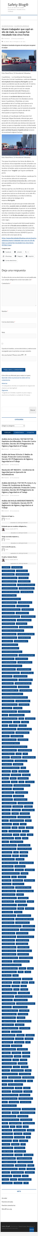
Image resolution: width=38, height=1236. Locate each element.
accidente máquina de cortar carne (13, 630)
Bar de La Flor (24, 771)
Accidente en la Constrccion (11, 609)
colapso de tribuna (16, 841)
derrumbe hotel (7, 866)
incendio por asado (8, 1003)
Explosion (18, 912)
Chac (4, 831)
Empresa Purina (18, 884)
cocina (30, 834)
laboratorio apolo (8, 1038)
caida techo (16, 810)
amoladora (13, 725)
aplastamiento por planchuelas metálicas (14, 746)
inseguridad (19, 1024)
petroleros (28, 1091)
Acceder (4, 1198)
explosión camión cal (22, 922)
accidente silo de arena (9, 680)
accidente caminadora (9, 581)
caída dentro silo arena (25, 803)
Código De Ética (7, 838)
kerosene (20, 1035)
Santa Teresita (7, 1133)
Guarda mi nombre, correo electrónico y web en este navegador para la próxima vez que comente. (19, 350)
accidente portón (8, 659)
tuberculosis (29, 1172)
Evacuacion (29, 908)
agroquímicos (30, 718)
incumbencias (23, 1014)
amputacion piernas (22, 732)
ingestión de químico (24, 1021)
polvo (4, 1102)
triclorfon (6, 1172)
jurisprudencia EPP (8, 1035)
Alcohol (17, 722)
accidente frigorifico (8, 620)
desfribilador (29, 870)
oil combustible (7, 1081)
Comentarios (19, 432)
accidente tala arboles (9, 687)
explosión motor (23, 947)
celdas (21, 827)
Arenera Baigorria (8, 754)
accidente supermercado (23, 683)
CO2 (23, 834)
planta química (25, 1095)
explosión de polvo (8, 933)
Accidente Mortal (24, 637)
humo (16, 989)
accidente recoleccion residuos (12, 666)
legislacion (29, 1038)
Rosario (5, 1126)
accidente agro (17, 567)
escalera (20, 894)
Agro (21, 718)
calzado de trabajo (24, 817)
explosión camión (8, 922)
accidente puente (22, 659)
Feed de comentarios (8, 1205)
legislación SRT (7, 1042)
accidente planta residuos (10, 648)
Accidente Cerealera (9, 585)
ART (25, 754)
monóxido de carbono (9, 1063)
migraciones (6, 1060)
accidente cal (23, 578)
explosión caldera (8, 919)
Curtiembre (6, 855)
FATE (20, 972)
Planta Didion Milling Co (10, 1095)
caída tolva (6, 813)
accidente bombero (22, 574)
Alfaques (25, 722)
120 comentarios (15, 449)
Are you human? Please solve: (19, 357)
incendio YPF (24, 1010)
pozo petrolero (25, 1102)
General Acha (27, 979)
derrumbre (19, 870)
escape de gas (23, 898)
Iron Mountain (25, 1028)
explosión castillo (29, 926)
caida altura (30, 782)
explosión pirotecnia (9, 950)
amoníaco (22, 725)
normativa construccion (9, 1074)
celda (14, 827)
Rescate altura (23, 1116)
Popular (7, 432)
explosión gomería (22, 940)
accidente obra (7, 641)
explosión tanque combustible (11, 965)
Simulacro (6, 1144)
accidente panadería (21, 641)
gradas (25, 982)
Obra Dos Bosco (28, 1077)
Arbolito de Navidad (24, 750)
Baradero (5, 775)
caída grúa (28, 806)
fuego (15, 975)
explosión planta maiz (24, 950)
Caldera (15, 813)
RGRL (5, 1123)
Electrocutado (29, 880)
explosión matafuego (9, 947)
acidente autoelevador (16, 715)
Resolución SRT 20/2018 (10, 1119)
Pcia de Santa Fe (7, 1088)
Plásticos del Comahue (9, 1098)
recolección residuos (9, 1116)
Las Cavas (19, 1038)
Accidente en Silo (7, 26)
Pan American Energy (15, 1084)
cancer (28, 820)
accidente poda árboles (9, 655)
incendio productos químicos (26, 1003)
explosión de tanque (9, 936)
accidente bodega (8, 574)
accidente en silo (27, 609)
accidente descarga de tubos (11, 599)
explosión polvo (23, 954)
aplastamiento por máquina (10, 743)
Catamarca (6, 827)
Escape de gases (8, 901)
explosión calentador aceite (24, 919)
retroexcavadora (26, 1119)
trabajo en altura (7, 1165)
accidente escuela (8, 613)
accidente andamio (8, 571)
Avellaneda (6, 771)
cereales (29, 827)
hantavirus (6, 986)
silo (21, 41)
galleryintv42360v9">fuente (11, 979)
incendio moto (7, 1000)
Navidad (24, 1067)
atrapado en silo (7, 761)
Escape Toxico (20, 901)
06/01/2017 (5, 495)
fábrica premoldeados (9, 972)
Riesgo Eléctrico (28, 1123)
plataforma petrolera (25, 1098)
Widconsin (18, 1183)
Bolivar (13, 778)
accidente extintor (22, 613)
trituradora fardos (17, 1172)
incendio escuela (8, 996)
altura (11, 41)
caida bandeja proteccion (22, 785)
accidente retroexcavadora (10, 673)
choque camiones (15, 831)
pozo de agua (14, 1102)
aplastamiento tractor (9, 750)
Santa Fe (30, 1130)
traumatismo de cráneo (9, 1169)
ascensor (5, 757)
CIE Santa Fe (7, 834)
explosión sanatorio (25, 958)
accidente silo (7, 676)
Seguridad (18, 1133)
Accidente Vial (24, 704)
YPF (26, 1183)
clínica (16, 834)
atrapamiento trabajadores (10, 768)
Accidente (6, 41)
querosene (6, 1112)
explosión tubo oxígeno (9, 968)
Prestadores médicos (9, 1105)
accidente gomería (8, 623)
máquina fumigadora (8, 1049)
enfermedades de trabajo (25, 891)
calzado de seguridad (9, 817)
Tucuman (17, 1176)
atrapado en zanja (21, 761)
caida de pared (18, 796)
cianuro (26, 831)
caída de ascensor (22, 792)
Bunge (14, 782)
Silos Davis (24, 1140)
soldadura (15, 1144)
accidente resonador (24, 669)
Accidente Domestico (9, 602)
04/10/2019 (5, 511)
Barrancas (26, 775)
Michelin (26, 1056)
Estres (21, 908)
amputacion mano (8, 732)
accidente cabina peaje (9, 578)
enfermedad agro (8, 887)
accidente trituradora (23, 701)
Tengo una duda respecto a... (10, 536)
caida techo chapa (28, 810)
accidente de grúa (27, 592)
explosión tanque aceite (21, 961)
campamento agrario (16, 820)
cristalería (24, 852)
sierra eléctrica (7, 1137)
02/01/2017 (5, 449)
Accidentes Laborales (21, 26)
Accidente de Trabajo (9, 595)
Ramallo (15, 1112)
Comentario (6, 283)
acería (5, 715)
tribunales (31, 1169)
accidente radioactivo (25, 662)
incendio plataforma (20, 1000)
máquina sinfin (22, 1049)
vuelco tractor (7, 1183)
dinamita (24, 873)
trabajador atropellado (24, 1158)
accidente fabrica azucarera (11, 616)
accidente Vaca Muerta (9, 704)
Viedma (13, 1179)
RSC (12, 1126)
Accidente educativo (25, 602)
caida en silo (6, 806)
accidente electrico (8, 606)
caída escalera (18, 806)
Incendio (24, 989)
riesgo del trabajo (15, 1123)
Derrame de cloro (8, 859)
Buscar (33, 410)
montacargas (6, 1067)
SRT (23, 1144)
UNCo (25, 1176)
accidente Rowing (27, 673)
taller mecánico (7, 1151)
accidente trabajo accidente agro (12, 694)
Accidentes (18, 708)
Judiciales (6, 1031)
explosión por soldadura (10, 958)
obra (4, 1077)
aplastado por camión (9, 739)
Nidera (28, 1070)
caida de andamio (8, 792)
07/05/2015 (5, 477)
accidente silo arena (20, 676)
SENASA (27, 1133)
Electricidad (6, 880)
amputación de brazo (9, 729)
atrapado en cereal (29, 757)
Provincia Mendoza (28, 1109)
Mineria (23, 1060)
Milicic (16, 1060)
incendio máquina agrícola (23, 996)
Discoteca (6, 877)
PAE (4, 1084)
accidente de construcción (10, 592)
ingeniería (21, 1017)
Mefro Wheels (7, 1056)
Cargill (23, 824)
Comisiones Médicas (9, 849)
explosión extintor (8, 940)
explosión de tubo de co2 (25, 936)
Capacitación (6, 824)
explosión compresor (27, 929)
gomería (16, 982)
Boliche (5, 778)
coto (16, 852)
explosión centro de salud (10, 929)
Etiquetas (30, 432)
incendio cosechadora (9, 993)
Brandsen (6, 782)
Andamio (5, 736)
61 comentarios (14, 511)
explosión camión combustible (11, 926)
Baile (14, 771)
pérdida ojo (6, 1091)
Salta (19, 1126)
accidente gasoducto (24, 620)
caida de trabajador (20, 799)
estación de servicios (9, 908)
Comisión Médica (24, 845)
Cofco (18, 838)
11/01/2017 (5, 464)
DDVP (15, 855)
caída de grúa (7, 796)
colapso (5, 841)
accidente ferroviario (28, 616)
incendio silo (6, 1007)
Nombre (5, 311)
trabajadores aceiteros (25, 1162)
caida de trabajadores (9, 803)
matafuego (6, 1053)
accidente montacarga (9, 637)
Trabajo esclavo (20, 1165)
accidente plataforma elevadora (12, 651)
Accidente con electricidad (26, 585)
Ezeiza (30, 968)
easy (14, 877)
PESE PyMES (17, 1091)
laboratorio (30, 1035)
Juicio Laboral (16, 1031)
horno (23, 986)
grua (31, 982)
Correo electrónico (8, 322)
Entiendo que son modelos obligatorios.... (14, 526)
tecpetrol (18, 1155)
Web (3, 332)
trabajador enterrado (9, 1162)
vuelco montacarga (24, 1179)
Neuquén (6, 1070)
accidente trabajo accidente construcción (14, 697)
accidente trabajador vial (10, 690)
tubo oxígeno (7, 1176)
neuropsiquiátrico (17, 1070)
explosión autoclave (24, 915)
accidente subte (7, 683)
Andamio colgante (17, 736)
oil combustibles (20, 1081)
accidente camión (24, 581)
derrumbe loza (20, 866)
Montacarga (22, 1063)
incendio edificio (23, 993)
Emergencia (16, 41)
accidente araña (22, 571)
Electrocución (18, 880)
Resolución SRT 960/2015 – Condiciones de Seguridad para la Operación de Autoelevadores (18, 472)
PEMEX (18, 1088)
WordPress (30, 1226)
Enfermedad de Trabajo (23, 887)
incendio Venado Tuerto (10, 1010)
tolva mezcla (28, 1155)
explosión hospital (8, 944)
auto (23, 768)
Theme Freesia (22, 1226)
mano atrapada (16, 1045)
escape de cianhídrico (9, 898)
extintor (22, 968)
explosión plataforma (9, 954)
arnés (18, 754)
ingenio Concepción (8, 1021)
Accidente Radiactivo (9, 662)
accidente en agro (23, 606)
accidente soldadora (25, 680)
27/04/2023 (6, 38)
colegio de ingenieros (9, 845)
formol (28, 972)
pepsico (27, 1088)
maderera (6, 1045)
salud (25, 1126)
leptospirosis (19, 1042)
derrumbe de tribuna (26, 863)
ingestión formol (7, 1024)
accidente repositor (8, 669)
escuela (30, 901)
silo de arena (6, 1140)
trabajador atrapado (8, 1158)
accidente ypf (7, 708)
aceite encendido (24, 711)
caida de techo (7, 799)
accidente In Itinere (26, 627)
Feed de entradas (7, 1202)
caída (21, 782)
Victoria (5, 1179)
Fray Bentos (6, 975)
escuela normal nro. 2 (9, 905)
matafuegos (16, 1053)
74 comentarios (14, 477)
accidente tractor (8, 701)
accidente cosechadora (26, 588)
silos (24, 41)
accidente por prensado (26, 655)
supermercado (20, 1148)
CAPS (16, 824)
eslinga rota (22, 905)
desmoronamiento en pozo (10, 873)
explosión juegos (22, 944)
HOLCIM (15, 986)
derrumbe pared (7, 870)
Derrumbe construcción (10, 863)
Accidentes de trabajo (9, 711)
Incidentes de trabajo (9, 1014)
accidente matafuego (9, 634)
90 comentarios (14, 464)
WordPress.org (7, 1209)
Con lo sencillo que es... (9, 547)
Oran (30, 1081)
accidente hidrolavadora (10, 627)
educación (22, 877)
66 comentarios (14, 495)
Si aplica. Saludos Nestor (9, 557)
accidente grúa (21, 623)
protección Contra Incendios (11, 1109)
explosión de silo (22, 933)
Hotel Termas (7, 989)
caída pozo (6, 810)
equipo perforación (8, 894)
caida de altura (18, 789)
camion (5, 820)
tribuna (22, 1169)
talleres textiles (20, 1151)
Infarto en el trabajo (8, 1017)
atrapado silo (6, 764)
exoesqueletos (7, 912)
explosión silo (7, 961)
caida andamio (7, 785)
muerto (16, 1067)
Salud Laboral (7, 1130)
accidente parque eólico (10, 644)
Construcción (7, 852)
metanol (17, 1056)
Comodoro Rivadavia (24, 849)
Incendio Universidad (20, 1007)
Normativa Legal (24, 1074)
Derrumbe (20, 859)
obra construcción (15, 1077)
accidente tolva (23, 687)
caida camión (6, 789)
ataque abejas (16, 757)
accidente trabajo (26, 690)
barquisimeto (16, 775)
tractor (31, 1165)
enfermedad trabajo (8, 891)
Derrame (23, 855)
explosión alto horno (9, 915)
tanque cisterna (7, 1155)
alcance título (7, 722)
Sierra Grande (19, 1137)
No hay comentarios (17, 38)
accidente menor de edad (26, 634)
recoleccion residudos (27, 1112)
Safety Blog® (18, 5)
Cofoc (25, 838)
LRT (28, 1042)
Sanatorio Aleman (19, 1130)
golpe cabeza (7, 982)
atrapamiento (18, 764)
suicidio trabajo (7, 1148)
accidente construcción (9, 588)
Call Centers (24, 813)
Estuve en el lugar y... (8, 516)
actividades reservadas (9, 718)
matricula (26, 1053)
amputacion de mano (24, 729)
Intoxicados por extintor (10, 1028)
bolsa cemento (23, 778)
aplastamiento (23, 739)
